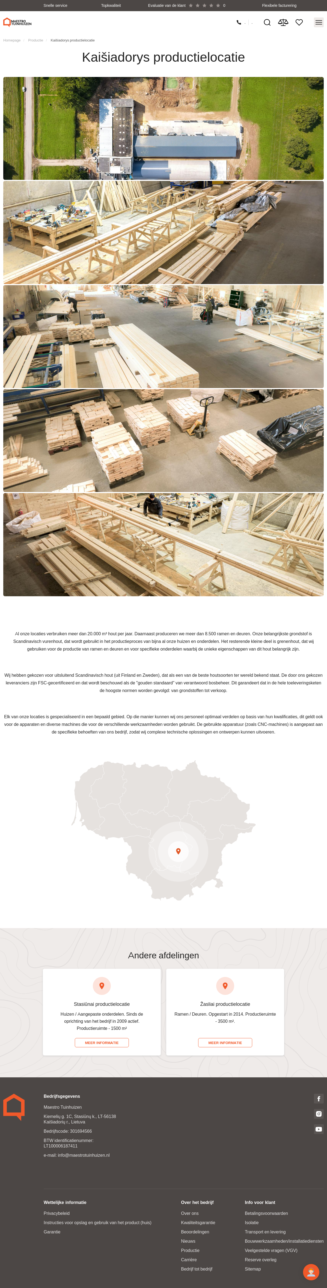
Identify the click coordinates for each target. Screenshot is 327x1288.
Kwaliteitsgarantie (198, 1222)
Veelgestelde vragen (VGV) (271, 1250)
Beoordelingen (195, 1231)
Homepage (12, 39)
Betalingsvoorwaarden (266, 1213)
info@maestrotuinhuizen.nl (84, 1155)
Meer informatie (101, 1042)
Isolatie (252, 1222)
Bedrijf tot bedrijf (196, 1268)
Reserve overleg (261, 1259)
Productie (35, 39)
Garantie (52, 1231)
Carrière (189, 1259)
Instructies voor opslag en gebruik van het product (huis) (97, 1222)
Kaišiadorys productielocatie (73, 39)
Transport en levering (265, 1231)
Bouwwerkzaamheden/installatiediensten (284, 1241)
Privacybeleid (57, 1213)
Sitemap (253, 1268)
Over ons (189, 1213)
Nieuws (188, 1241)
